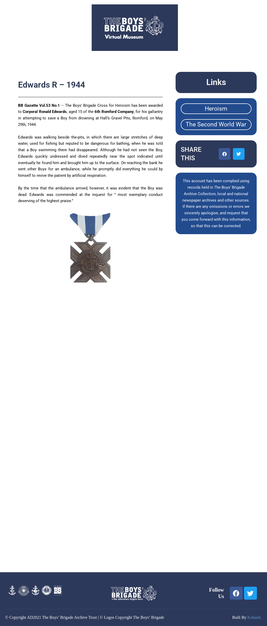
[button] (224, 154)
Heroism (216, 108)
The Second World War (216, 124)
